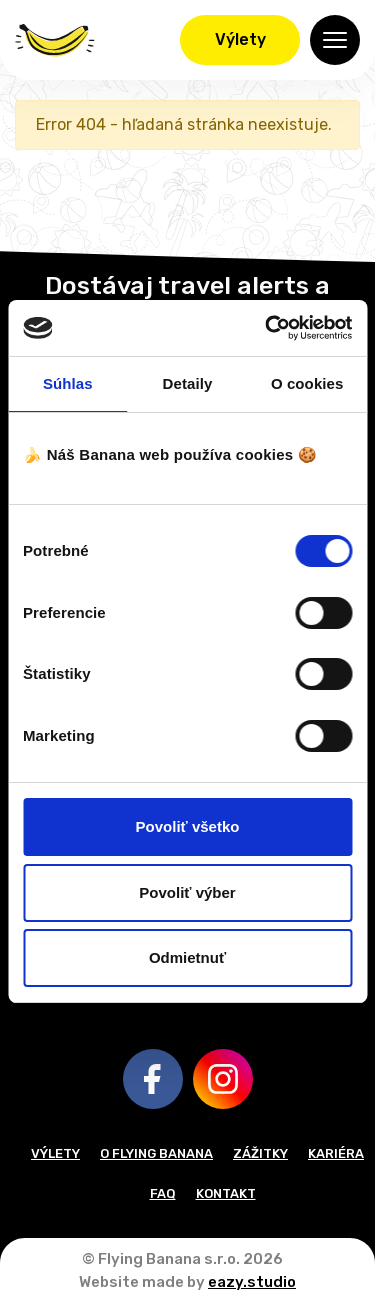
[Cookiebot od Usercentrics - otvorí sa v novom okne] (267, 328)
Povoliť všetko (188, 826)
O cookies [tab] (307, 383)
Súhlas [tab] (68, 383)
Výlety (240, 39)
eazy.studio (252, 1282)
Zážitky (260, 1153)
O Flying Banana (156, 1153)
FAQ (163, 1193)
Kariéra (336, 1153)
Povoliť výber (187, 892)
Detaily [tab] (188, 383)
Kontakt (226, 1193)
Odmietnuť (187, 957)
